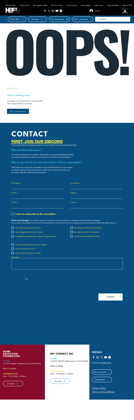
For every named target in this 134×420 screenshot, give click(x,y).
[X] (49, 10)
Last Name (74, 183)
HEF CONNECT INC (61, 354)
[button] (72, 5)
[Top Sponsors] (59, 19)
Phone (14, 202)
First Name (16, 183)
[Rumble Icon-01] (61, 10)
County (73, 202)
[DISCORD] (17, 19)
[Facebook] (45, 10)
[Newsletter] (102, 379)
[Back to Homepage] (18, 111)
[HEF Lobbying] (82, 19)
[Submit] (110, 297)
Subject (73, 193)
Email (13, 193)
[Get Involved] (102, 372)
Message (15, 257)
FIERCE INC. (106, 363)
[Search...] (112, 19)
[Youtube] (57, 10)
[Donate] (37, 19)
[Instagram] (53, 10)
